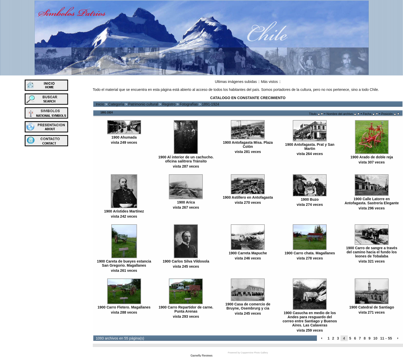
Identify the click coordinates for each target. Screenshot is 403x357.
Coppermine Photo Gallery (254, 352)
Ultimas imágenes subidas (236, 82)
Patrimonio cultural (143, 104)
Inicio (100, 104)
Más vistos (269, 82)
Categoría (116, 104)
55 (390, 338)
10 (375, 338)
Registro (169, 104)
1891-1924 (210, 104)
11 (382, 338)
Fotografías (189, 104)
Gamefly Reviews (201, 355)
